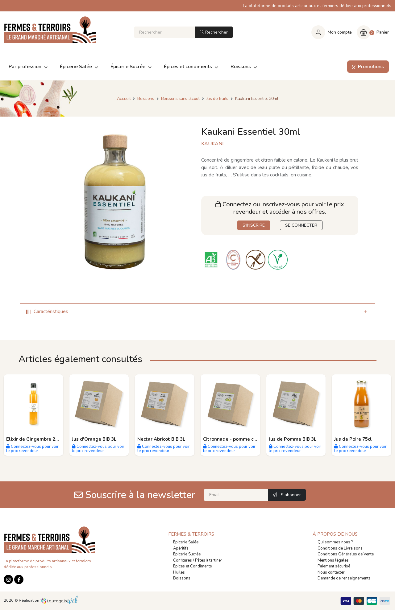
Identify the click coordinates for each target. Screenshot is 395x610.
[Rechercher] (164, 32)
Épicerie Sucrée (187, 554)
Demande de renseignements (344, 578)
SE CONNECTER (301, 225)
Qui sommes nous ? (335, 542)
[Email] (236, 495)
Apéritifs (181, 548)
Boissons (181, 578)
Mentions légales (333, 560)
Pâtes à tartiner (208, 560)
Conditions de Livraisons (340, 548)
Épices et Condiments (192, 566)
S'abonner (287, 495)
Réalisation (48, 600)
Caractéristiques (47, 311)
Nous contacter (331, 572)
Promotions (367, 66)
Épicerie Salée (185, 542)
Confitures (182, 560)
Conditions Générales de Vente (346, 554)
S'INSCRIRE (254, 225)
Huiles (179, 572)
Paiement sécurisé (334, 566)
